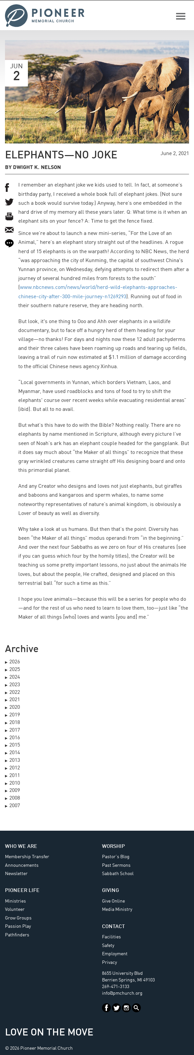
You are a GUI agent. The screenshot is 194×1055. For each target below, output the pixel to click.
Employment (115, 954)
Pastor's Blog (116, 857)
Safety (108, 945)
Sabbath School (118, 873)
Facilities (111, 937)
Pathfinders (17, 935)
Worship (113, 846)
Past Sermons (116, 865)
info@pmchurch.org (122, 993)
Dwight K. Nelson (37, 167)
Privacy (109, 962)
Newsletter (16, 873)
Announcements (22, 865)
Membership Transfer (27, 857)
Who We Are (21, 846)
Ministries (15, 901)
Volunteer (15, 909)
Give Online (113, 901)
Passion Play (18, 926)
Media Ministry (117, 909)
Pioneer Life (22, 890)
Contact (113, 926)
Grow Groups (18, 918)
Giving (110, 890)
